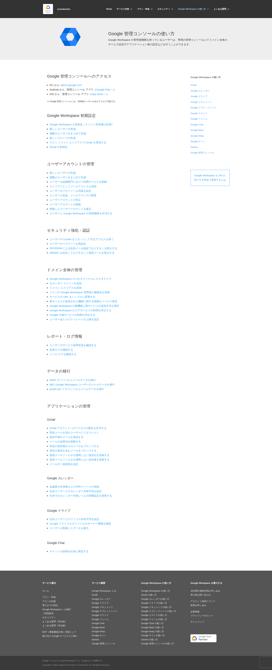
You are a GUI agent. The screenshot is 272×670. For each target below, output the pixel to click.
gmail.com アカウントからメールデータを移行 (77, 389)
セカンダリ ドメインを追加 (66, 283)
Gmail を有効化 (58, 146)
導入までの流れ (50, 605)
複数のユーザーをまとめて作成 (68, 133)
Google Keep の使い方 (152, 631)
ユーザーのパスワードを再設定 (68, 243)
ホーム (45, 591)
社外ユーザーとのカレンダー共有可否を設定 (76, 491)
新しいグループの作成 (63, 137)
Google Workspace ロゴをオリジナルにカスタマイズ (80, 278)
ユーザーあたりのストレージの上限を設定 (74, 319)
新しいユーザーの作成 (63, 128)
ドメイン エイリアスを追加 (66, 287)
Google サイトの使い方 (153, 635)
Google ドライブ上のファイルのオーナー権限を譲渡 (80, 523)
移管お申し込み (198, 605)
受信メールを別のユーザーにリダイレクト (74, 432)
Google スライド (199, 113)
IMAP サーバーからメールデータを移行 (73, 380)
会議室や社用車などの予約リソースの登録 (74, 486)
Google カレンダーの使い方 (155, 599)
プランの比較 (49, 601)
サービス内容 (123, 9)
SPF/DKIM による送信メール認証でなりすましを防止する (83, 248)
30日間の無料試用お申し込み (205, 591)
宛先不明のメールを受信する (66, 437)
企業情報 (194, 611)
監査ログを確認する (61, 349)
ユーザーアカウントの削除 (65, 204)
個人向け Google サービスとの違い (60, 636)
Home (109, 9)
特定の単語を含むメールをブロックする (73, 450)
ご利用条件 (48, 613)
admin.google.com (71, 85)
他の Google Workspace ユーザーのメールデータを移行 (82, 384)
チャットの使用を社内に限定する (69, 551)
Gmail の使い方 (149, 595)
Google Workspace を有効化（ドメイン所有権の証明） (82, 124)
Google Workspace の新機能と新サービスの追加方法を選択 (84, 305)
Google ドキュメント (201, 102)
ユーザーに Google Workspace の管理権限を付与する (81, 213)
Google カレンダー (200, 90)
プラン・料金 (143, 9)
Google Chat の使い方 (152, 623)
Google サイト (198, 141)
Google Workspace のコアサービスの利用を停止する (80, 310)
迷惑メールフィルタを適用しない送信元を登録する (79, 455)
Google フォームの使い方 (154, 619)
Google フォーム (199, 119)
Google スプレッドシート (204, 107)
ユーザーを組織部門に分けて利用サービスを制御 (78, 181)
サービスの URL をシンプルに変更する (72, 296)
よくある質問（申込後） (54, 625)
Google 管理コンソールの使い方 (157, 643)
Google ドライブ (199, 96)
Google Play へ (105, 89)
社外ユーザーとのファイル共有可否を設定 (74, 519)
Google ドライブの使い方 (154, 603)
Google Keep (197, 136)
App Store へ (98, 94)
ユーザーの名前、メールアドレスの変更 (73, 195)
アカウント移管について (202, 601)
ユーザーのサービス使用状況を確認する (73, 345)
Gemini (194, 147)
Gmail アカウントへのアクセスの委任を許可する (78, 428)
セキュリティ (164, 9)
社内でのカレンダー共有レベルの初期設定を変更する (81, 495)
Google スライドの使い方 (154, 615)
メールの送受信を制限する (65, 441)
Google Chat (197, 124)
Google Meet (197, 130)
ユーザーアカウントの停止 (65, 199)
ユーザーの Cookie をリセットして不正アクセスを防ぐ (82, 239)
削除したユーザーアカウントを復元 (70, 208)
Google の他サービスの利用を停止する (72, 314)
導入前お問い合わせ (200, 595)
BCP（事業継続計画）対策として (59, 632)
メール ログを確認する (63, 354)
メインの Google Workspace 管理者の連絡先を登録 (80, 292)
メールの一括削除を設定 (64, 464)
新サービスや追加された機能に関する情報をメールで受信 (83, 301)
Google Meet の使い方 (152, 627)
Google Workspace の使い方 (192, 9)
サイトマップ (197, 622)
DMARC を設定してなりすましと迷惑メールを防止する (82, 252)
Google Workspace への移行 (56, 609)
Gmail (194, 85)
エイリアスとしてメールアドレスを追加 (73, 186)
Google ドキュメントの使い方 (156, 607)
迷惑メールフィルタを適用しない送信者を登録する (79, 459)
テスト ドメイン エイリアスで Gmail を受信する (78, 142)
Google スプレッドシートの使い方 (158, 611)
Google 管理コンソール (202, 152)
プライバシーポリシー (201, 615)
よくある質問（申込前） (54, 621)
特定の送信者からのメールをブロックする (74, 446)
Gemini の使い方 (149, 639)
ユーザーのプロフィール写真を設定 (70, 190)
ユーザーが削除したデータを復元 (69, 528)
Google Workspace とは (104, 591)
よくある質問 (220, 9)
